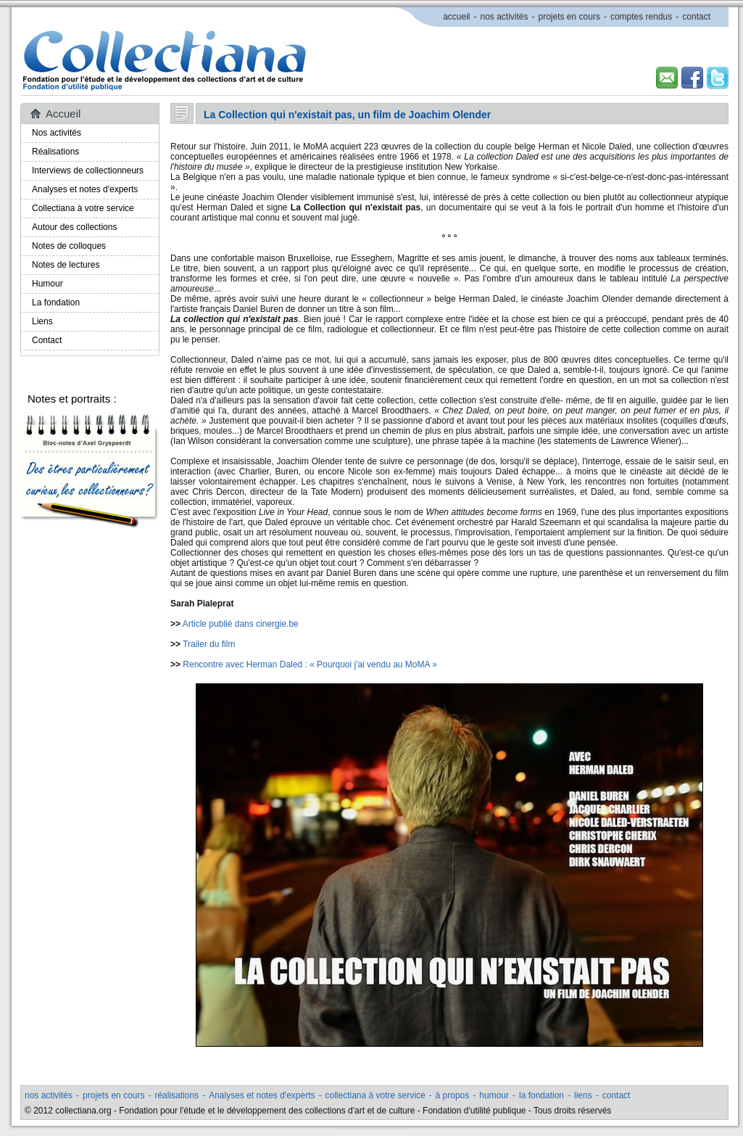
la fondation (541, 1095)
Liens (42, 321)
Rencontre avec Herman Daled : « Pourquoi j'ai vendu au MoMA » (309, 664)
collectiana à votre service (375, 1095)
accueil (456, 17)
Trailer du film (209, 644)
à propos (453, 1095)
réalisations (176, 1095)
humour (494, 1095)
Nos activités (56, 133)
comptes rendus (641, 17)
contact (696, 17)
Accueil (63, 113)
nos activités (504, 17)
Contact (47, 340)
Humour (47, 284)
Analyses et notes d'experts (85, 189)
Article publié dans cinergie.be (241, 624)
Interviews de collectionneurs (88, 170)
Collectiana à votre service (83, 208)
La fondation (56, 302)
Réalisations (55, 152)
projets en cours (569, 17)
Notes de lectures (65, 265)
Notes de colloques (69, 246)
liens (583, 1095)
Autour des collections (74, 227)
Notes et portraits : (72, 398)
